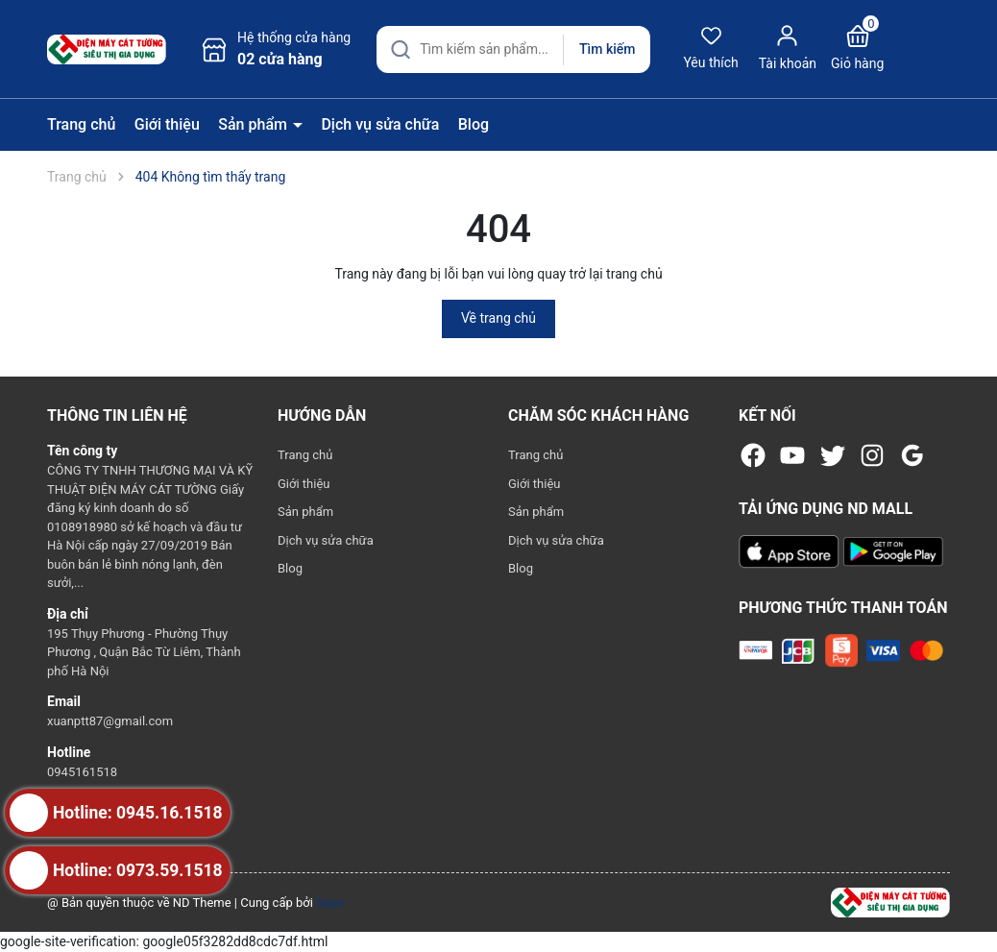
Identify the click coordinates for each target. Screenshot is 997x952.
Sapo (330, 902)
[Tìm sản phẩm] (513, 49)
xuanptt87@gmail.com (110, 721)
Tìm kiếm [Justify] (607, 49)
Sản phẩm (254, 124)
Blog (473, 124)
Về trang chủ (498, 318)
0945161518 (82, 772)
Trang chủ (81, 124)
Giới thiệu (167, 124)
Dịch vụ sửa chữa (380, 124)
